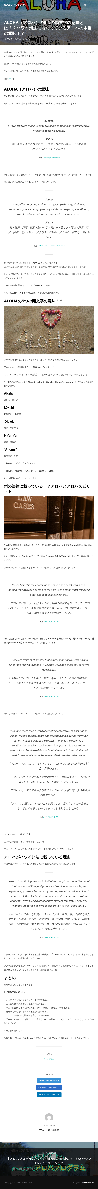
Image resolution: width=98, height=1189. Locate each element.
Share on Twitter (49, 1080)
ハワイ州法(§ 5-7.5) (51, 622)
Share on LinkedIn (49, 1094)
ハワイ (9, 39)
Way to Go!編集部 (49, 1130)
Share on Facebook (49, 1087)
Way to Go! (15, 5)
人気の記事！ (49, 1059)
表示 (11, 78)
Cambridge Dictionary (51, 158)
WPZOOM (89, 1182)
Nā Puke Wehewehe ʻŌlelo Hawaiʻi (51, 246)
